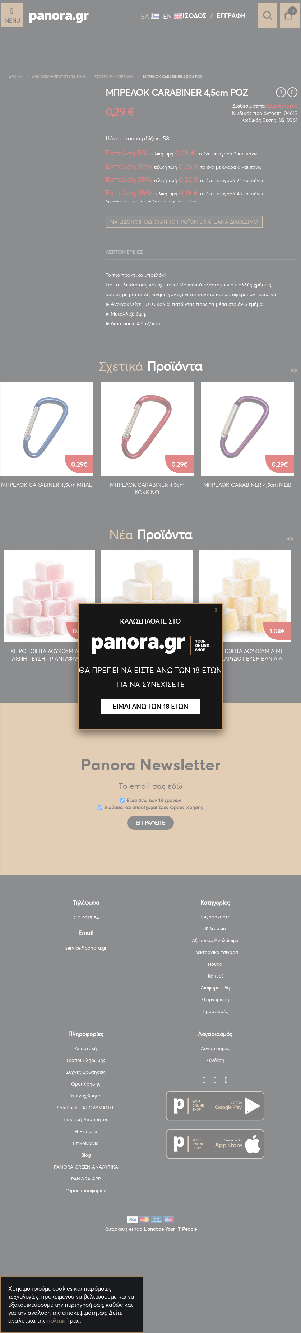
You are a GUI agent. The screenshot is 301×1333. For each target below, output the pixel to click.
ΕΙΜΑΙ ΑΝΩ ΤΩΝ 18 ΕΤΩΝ (150, 706)
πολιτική (58, 1320)
